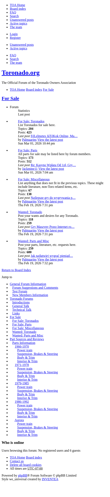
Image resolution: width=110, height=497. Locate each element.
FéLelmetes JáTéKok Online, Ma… (54, 136)
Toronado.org (21, 72)
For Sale (10, 98)
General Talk (20, 306)
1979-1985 (22, 383)
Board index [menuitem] (18, 8)
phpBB (22, 475)
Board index (34, 457)
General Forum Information (28, 284)
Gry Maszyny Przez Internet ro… (52, 226)
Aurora (19, 420)
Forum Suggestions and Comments (35, 287)
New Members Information (30, 295)
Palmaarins (29, 139)
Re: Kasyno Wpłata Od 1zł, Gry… (53, 165)
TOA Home (17, 457)
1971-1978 (22, 365)
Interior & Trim (27, 361)
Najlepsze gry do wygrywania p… (53, 197)
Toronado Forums (21, 298)
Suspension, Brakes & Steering (37, 354)
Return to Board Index (16, 270)
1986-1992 (22, 401)
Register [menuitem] (15, 37)
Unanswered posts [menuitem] (22, 19)
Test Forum (19, 291)
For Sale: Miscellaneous (34, 179)
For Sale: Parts (27, 150)
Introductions (21, 302)
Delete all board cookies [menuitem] (26, 465)
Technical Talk (21, 309)
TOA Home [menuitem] (17, 5)
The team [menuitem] (16, 27)
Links (16, 313)
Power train (24, 350)
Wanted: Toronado (30, 212)
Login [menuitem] (14, 34)
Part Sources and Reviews (27, 339)
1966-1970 (22, 346)
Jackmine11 (30, 168)
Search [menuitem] (14, 16)
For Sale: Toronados (31, 121)
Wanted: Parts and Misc (33, 241)
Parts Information (23, 343)
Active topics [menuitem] (18, 23)
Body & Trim (26, 357)
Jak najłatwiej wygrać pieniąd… (52, 255)
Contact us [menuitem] (17, 461)
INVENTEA (50, 479)
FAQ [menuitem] (13, 12)
